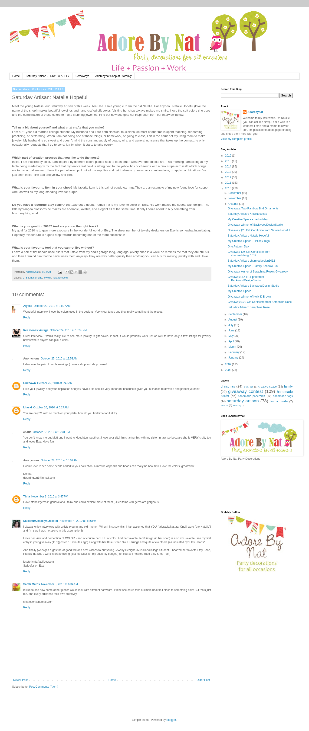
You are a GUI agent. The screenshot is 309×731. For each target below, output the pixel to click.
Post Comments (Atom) (43, 686)
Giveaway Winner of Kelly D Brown (249, 296)
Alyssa (27, 306)
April (231, 341)
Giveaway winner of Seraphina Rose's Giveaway (258, 271)
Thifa (26, 496)
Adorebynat (255, 112)
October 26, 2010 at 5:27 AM (51, 407)
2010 (228, 188)
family (288, 386)
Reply (26, 317)
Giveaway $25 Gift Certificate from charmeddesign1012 (249, 253)
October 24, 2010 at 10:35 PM (68, 330)
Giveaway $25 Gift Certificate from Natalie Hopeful (259, 230)
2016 (228, 155)
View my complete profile (236, 139)
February (234, 352)
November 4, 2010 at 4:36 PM (77, 521)
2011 (228, 182)
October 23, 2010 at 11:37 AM (52, 306)
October (233, 203)
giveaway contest (245, 391)
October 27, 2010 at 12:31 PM (51, 432)
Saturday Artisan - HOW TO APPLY (47, 76)
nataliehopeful (60, 277)
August (233, 319)
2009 (228, 364)
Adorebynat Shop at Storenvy (113, 76)
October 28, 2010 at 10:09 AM (59, 460)
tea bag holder (279, 401)
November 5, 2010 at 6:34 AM (59, 584)
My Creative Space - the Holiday (248, 219)
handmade (36, 277)
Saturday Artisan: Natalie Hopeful (248, 235)
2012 (228, 177)
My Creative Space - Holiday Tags (249, 241)
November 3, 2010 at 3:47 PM (49, 496)
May (231, 335)
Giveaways (82, 76)
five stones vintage (35, 330)
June (231, 330)
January (233, 357)
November (235, 198)
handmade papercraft (251, 396)
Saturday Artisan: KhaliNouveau (247, 213)
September (235, 314)
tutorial (224, 405)
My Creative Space (239, 291)
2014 (228, 166)
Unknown (29, 383)
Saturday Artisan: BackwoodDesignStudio (253, 285)
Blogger (171, 719)
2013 (228, 171)
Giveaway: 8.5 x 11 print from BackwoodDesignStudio (246, 278)
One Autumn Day (238, 246)
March (232, 346)
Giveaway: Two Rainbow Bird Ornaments (253, 208)
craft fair (248, 386)
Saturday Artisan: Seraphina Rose (249, 307)
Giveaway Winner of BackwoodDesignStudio (255, 224)
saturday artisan (243, 400)
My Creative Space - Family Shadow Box (253, 266)
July (231, 325)
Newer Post (20, 680)
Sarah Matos (31, 584)
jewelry (47, 277)
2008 (228, 370)
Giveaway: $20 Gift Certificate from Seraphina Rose (260, 302)
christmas (228, 386)
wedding (237, 405)
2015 (228, 161)
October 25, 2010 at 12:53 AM (59, 358)
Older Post (203, 680)
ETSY (26, 277)
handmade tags (283, 396)
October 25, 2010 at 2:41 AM (54, 383)
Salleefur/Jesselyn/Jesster (40, 521)
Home (16, 76)
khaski (27, 407)
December (235, 193)
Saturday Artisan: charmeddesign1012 (251, 260)
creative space (267, 386)
